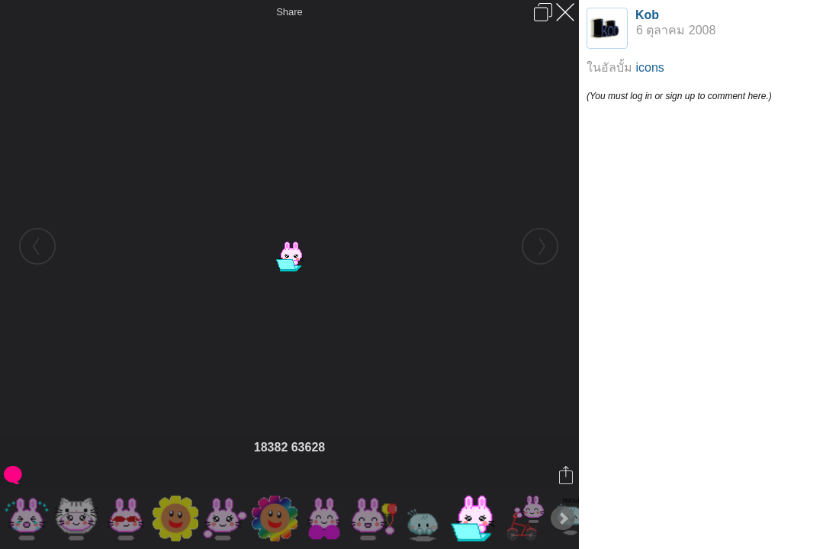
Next (563, 518)
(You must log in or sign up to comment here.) (679, 96)
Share (289, 12)
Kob (647, 14)
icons (649, 67)
